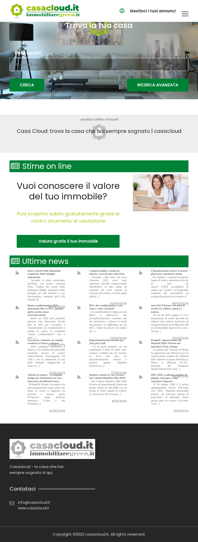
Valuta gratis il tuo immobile (68, 241)
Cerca (27, 85)
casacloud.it (97, 534)
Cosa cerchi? (28, 53)
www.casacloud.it (33, 508)
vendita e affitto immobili (99, 119)
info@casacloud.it (34, 502)
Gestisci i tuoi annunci (153, 11)
